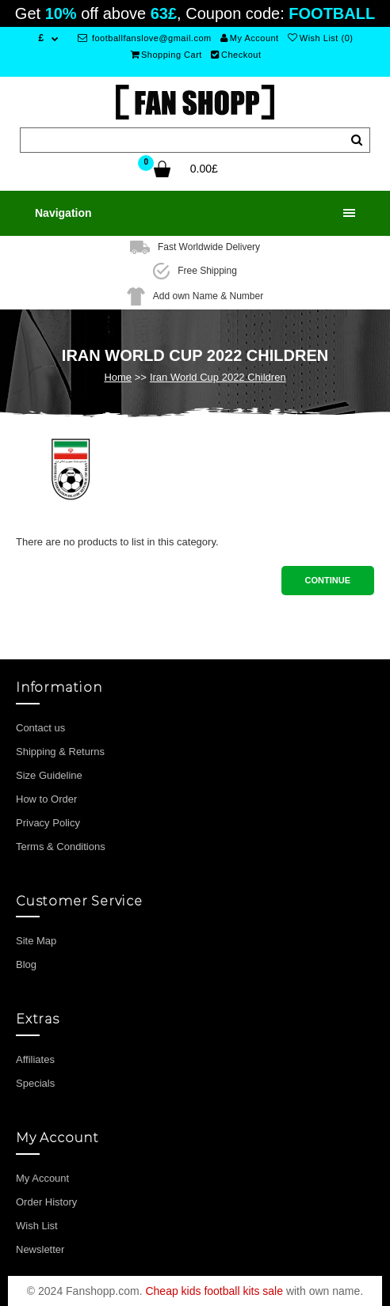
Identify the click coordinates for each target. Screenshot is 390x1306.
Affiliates (35, 1059)
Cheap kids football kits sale (214, 1291)
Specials (35, 1083)
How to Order (46, 799)
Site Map (36, 941)
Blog (26, 964)
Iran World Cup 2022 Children (218, 377)
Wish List (37, 1226)
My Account (249, 38)
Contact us (40, 728)
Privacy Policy (48, 823)
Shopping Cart (166, 54)
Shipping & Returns (60, 751)
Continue (327, 580)
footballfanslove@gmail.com (145, 38)
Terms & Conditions (60, 846)
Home (118, 377)
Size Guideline (49, 775)
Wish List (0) (320, 38)
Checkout (236, 54)
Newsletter (40, 1249)
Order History (46, 1202)
